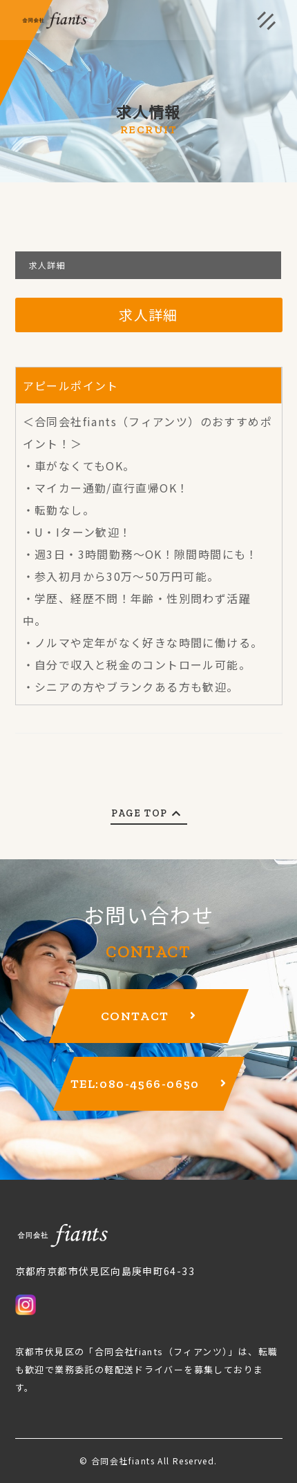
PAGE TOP (148, 813)
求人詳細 (47, 265)
